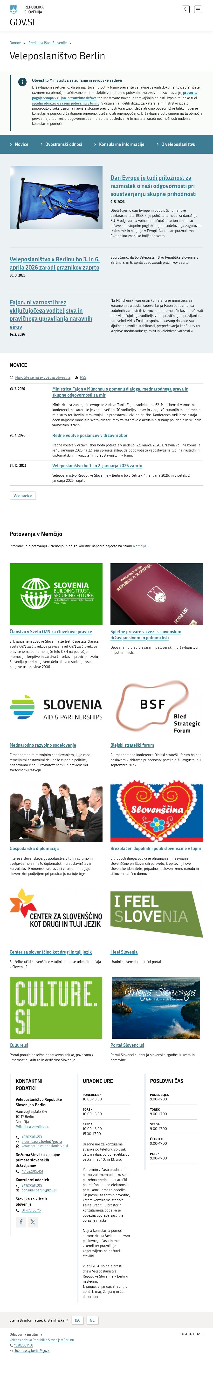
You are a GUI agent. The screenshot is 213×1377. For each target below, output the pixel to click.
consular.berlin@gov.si (39, 1190)
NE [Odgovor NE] (92, 1320)
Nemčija (139, 546)
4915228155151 (32, 1171)
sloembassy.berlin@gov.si (42, 1141)
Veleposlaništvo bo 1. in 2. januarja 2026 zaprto (97, 466)
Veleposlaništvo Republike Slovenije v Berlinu (42, 1340)
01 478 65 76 (31, 1210)
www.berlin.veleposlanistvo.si (42, 1146)
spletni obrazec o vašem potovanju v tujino (65, 103)
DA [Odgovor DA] (77, 1320)
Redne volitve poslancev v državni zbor (90, 435)
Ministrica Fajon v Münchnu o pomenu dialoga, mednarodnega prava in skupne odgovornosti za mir (120, 392)
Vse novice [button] (23, 495)
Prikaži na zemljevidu (32, 1127)
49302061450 (32, 1137)
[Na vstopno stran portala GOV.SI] (34, 16)
